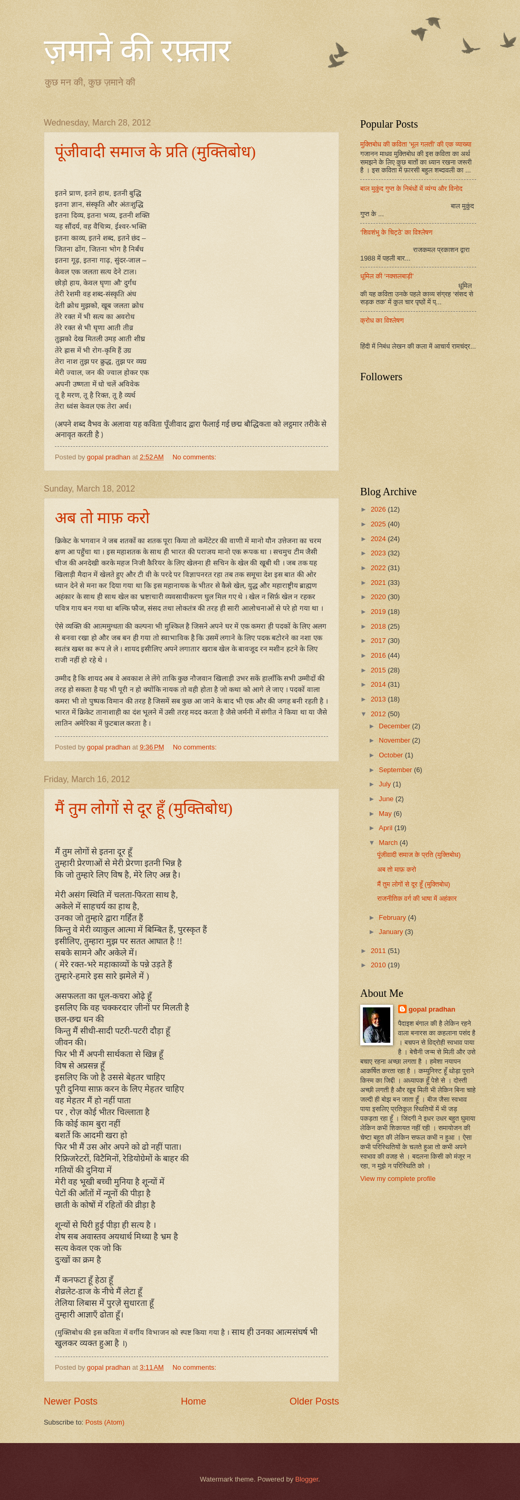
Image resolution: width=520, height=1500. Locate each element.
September (396, 770)
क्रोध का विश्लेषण (382, 320)
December (395, 726)
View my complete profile (398, 1178)
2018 (379, 626)
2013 (379, 699)
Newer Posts (71, 1401)
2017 (379, 641)
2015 (379, 670)
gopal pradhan (432, 1009)
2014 (379, 684)
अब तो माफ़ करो (102, 517)
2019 (379, 612)
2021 (379, 582)
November (395, 740)
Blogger (307, 1479)
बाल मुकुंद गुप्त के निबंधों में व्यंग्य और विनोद (411, 189)
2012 (379, 714)
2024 (379, 539)
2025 (379, 524)
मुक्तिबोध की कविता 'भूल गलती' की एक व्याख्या (415, 144)
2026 (379, 509)
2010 (379, 965)
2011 (379, 951)
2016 (379, 655)
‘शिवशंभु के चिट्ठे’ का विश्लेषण (396, 232)
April (386, 828)
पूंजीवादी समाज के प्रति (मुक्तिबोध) (155, 151)
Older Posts (314, 1401)
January (392, 932)
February (393, 917)
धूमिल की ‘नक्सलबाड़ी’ (387, 276)
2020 (379, 597)
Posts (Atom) (104, 1422)
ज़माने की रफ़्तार (137, 50)
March (389, 843)
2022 (379, 568)
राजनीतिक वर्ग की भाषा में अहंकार (417, 898)
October (392, 755)
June (387, 799)
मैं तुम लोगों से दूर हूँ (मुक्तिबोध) (144, 808)
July (385, 784)
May (386, 814)
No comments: (195, 457)
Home (193, 1401)
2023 (379, 553)
